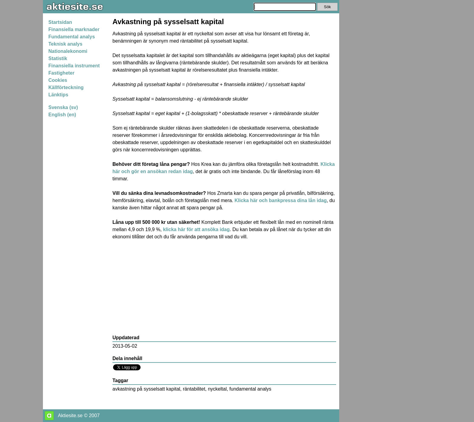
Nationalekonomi (67, 51)
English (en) (62, 114)
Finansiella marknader (73, 29)
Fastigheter (61, 73)
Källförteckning (65, 87)
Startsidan (60, 22)
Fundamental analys (71, 36)
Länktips (58, 94)
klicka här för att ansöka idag (196, 229)
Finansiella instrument (74, 65)
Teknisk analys (65, 44)
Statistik (57, 58)
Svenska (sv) (63, 107)
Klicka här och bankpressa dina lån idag (281, 200)
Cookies (57, 80)
